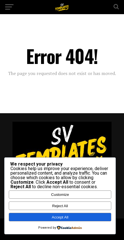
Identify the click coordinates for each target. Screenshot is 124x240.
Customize (60, 194)
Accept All (60, 217)
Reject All (60, 206)
